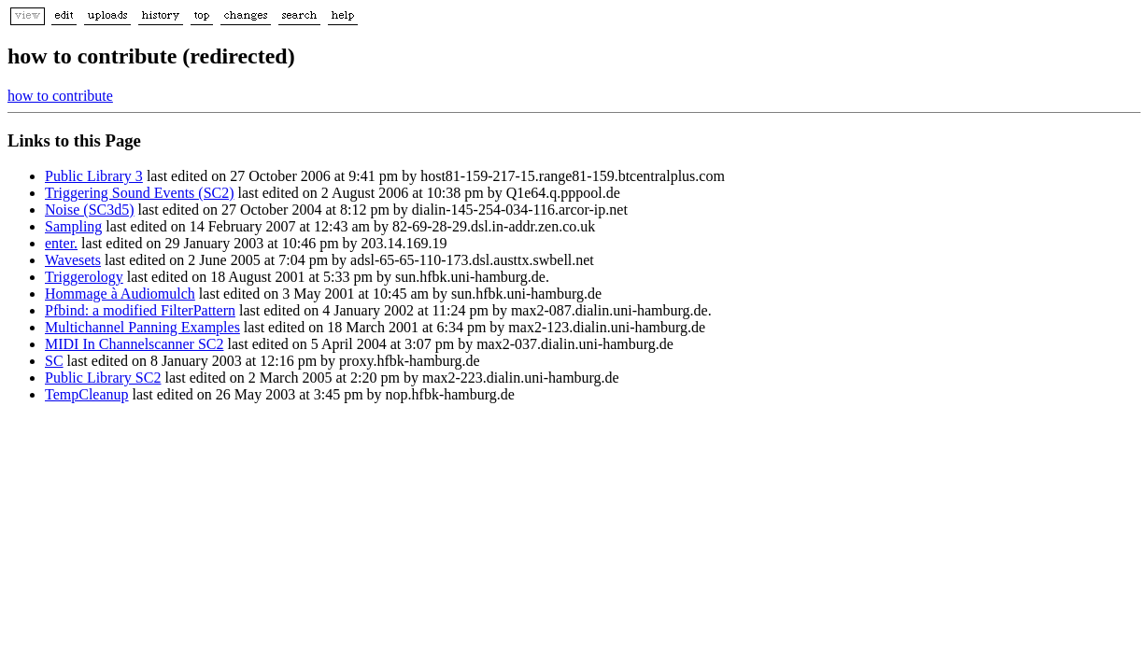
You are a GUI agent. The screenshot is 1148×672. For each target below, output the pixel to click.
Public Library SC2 (103, 377)
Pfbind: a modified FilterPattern (140, 310)
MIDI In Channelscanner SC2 (134, 344)
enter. (61, 243)
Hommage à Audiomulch (120, 293)
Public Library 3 (94, 176)
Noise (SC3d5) (90, 209)
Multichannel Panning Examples (142, 327)
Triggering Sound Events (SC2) (139, 193)
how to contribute (60, 96)
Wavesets (73, 260)
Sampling (73, 226)
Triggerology (84, 277)
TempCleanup (87, 394)
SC (54, 361)
